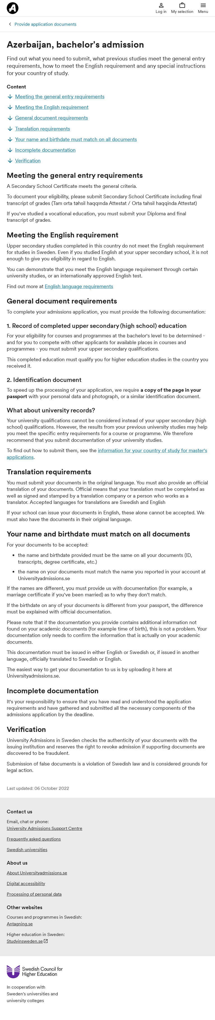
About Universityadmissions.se (37, 873)
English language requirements (79, 286)
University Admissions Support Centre (44, 828)
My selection (182, 8)
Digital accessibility (26, 883)
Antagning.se (20, 923)
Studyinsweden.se (25, 941)
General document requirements (51, 118)
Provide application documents (45, 24)
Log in (161, 8)
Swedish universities (27, 849)
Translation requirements (42, 128)
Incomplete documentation (45, 150)
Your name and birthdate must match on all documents (76, 139)
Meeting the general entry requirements (59, 96)
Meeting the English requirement (51, 107)
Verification (28, 160)
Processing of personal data (34, 894)
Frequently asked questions (34, 839)
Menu (203, 8)
